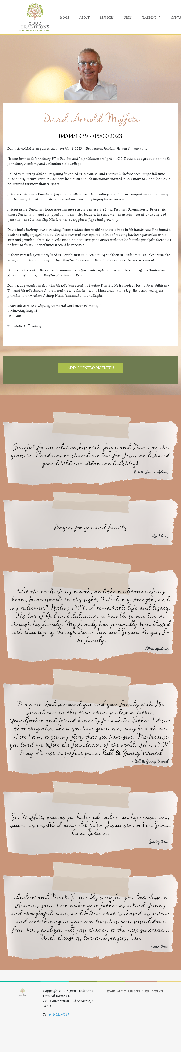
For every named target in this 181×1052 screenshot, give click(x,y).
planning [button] (149, 17)
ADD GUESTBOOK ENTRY (90, 368)
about (84, 17)
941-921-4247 (59, 1014)
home (64, 17)
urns (128, 17)
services (107, 17)
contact (157, 991)
